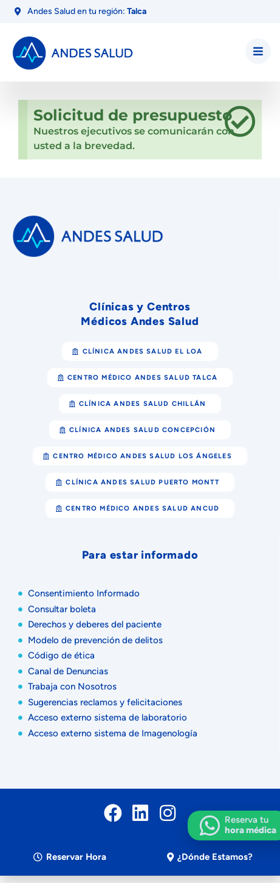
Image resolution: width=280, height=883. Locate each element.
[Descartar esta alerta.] (240, 122)
